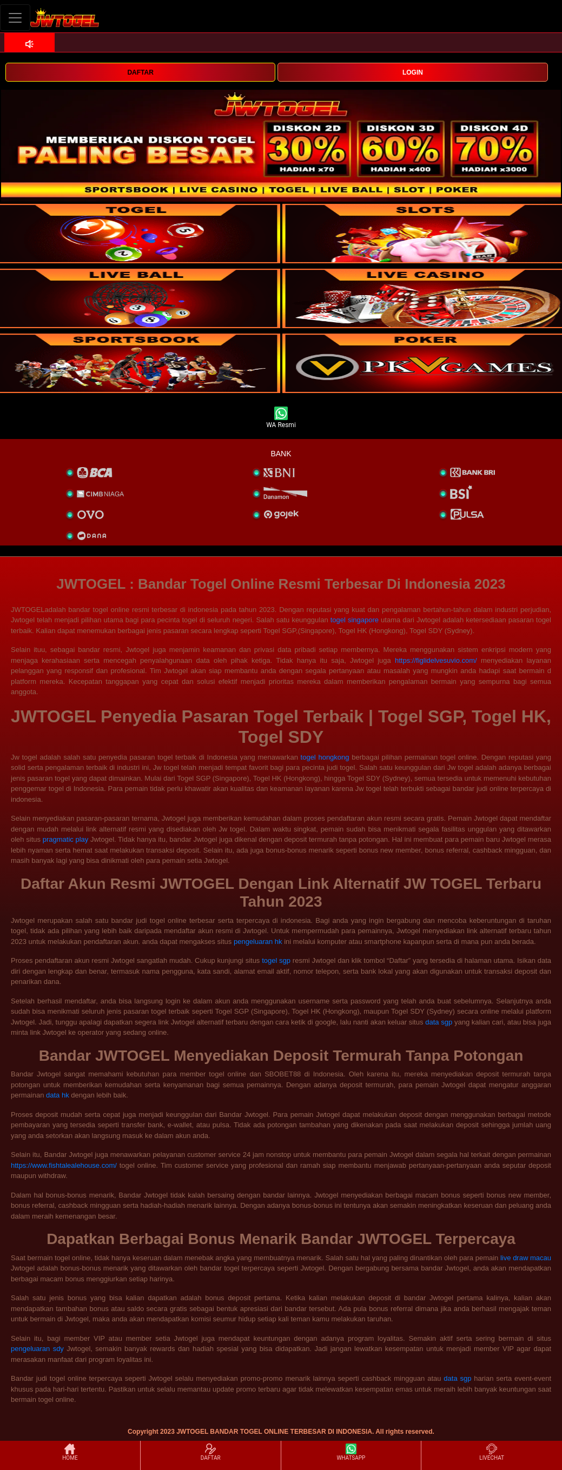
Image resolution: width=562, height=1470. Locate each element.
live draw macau (525, 1258)
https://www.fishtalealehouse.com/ (64, 1165)
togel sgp (276, 960)
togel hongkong (325, 757)
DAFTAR (140, 72)
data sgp (438, 1022)
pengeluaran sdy (37, 1349)
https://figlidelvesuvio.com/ (436, 660)
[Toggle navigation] (15, 17)
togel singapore (354, 620)
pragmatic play (66, 839)
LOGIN (412, 72)
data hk (57, 1095)
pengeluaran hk (258, 941)
